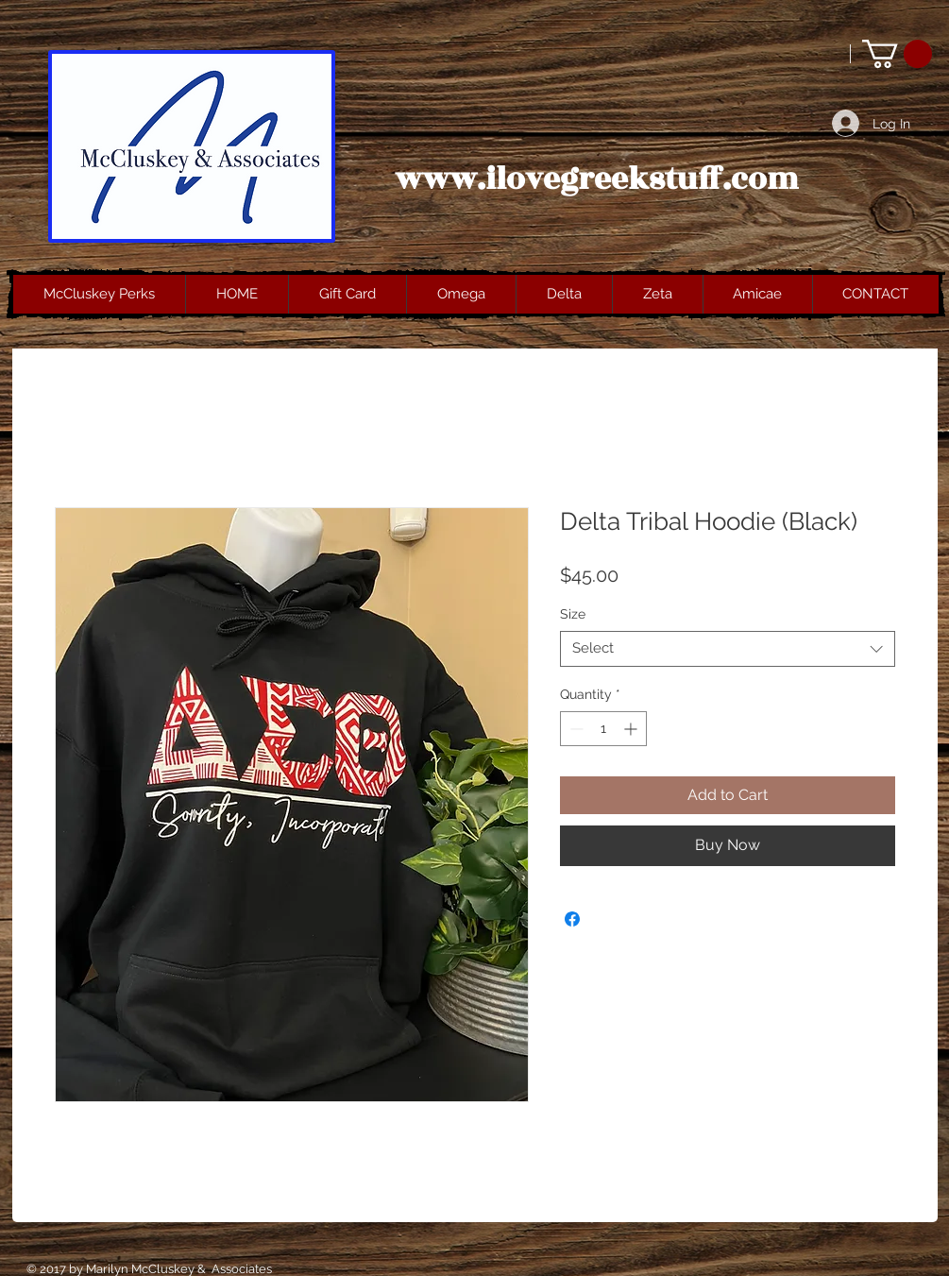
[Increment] (632, 728)
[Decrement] (574, 728)
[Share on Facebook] (572, 919)
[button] (897, 54)
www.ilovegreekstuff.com (597, 179)
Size (572, 613)
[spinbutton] (603, 728)
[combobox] (727, 649)
